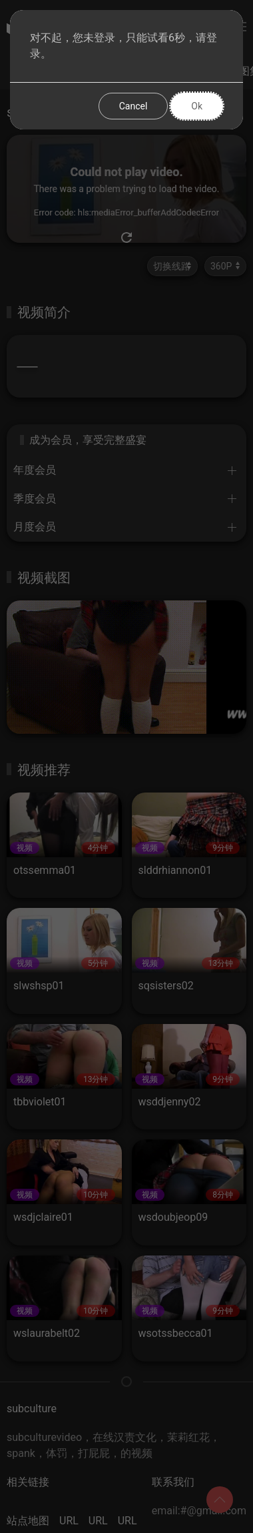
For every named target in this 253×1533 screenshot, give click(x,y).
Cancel (133, 106)
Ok (196, 106)
